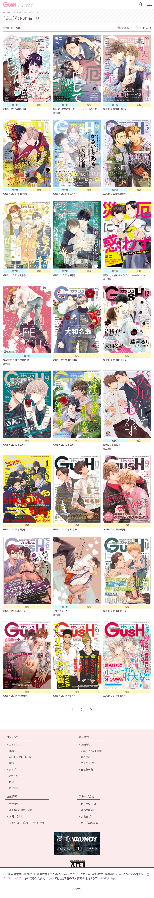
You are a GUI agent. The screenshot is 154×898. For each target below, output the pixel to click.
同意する (77, 889)
